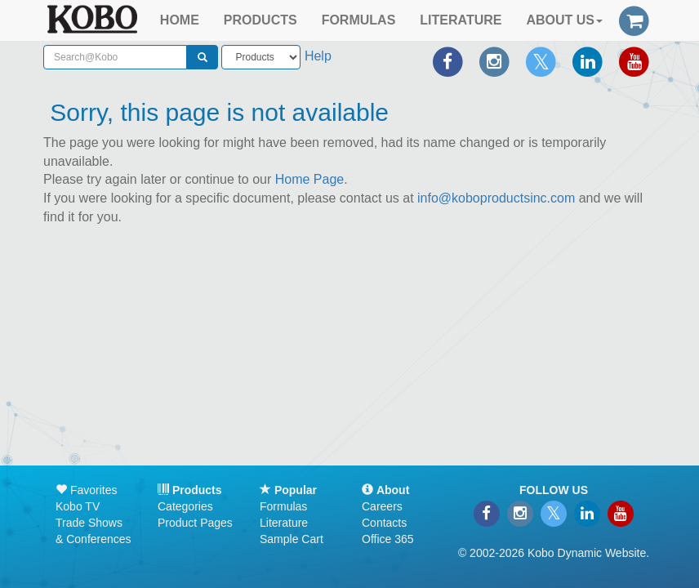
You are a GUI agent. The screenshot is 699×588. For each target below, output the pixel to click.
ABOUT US (564, 20)
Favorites (86, 490)
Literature (284, 522)
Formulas (283, 506)
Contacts (384, 522)
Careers (382, 506)
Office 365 (388, 539)
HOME (179, 20)
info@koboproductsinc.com (496, 198)
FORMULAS (359, 20)
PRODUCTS (260, 20)
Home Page (310, 179)
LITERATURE (460, 20)
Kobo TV (78, 506)
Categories (185, 506)
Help (318, 56)
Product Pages (195, 522)
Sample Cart (291, 539)
